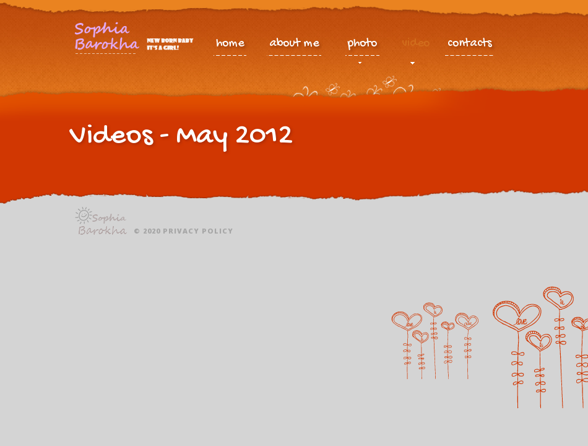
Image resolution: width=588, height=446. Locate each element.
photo (362, 46)
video (416, 46)
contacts (469, 44)
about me (294, 44)
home (230, 44)
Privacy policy (198, 230)
